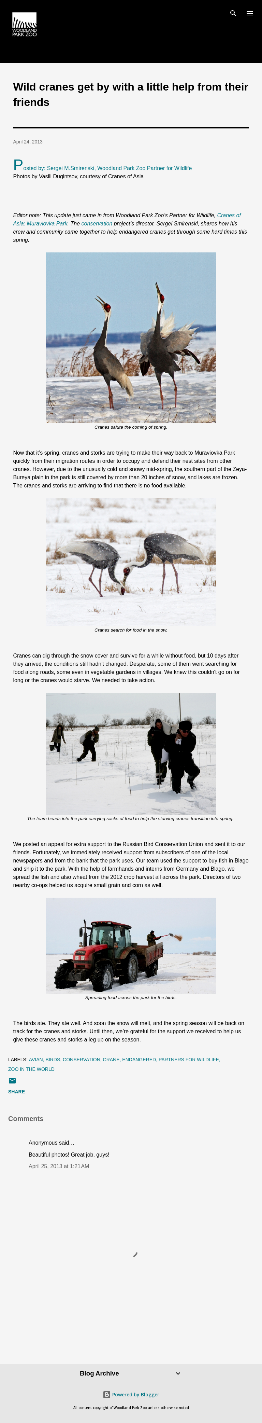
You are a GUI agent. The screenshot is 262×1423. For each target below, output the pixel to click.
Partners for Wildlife (189, 1059)
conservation (97, 223)
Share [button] (16, 1091)
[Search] (233, 12)
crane (111, 1059)
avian (36, 1059)
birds (52, 1059)
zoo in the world (31, 1069)
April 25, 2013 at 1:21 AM (59, 1166)
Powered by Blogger (131, 1394)
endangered (139, 1059)
